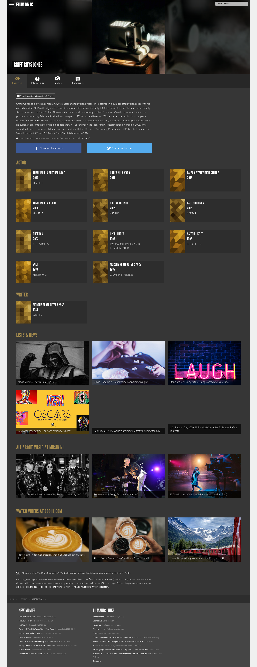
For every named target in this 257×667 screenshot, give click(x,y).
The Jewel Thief (25, 621)
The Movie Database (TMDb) (107, 579)
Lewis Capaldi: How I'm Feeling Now (34, 641)
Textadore (97, 661)
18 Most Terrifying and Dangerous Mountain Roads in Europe (118, 641)
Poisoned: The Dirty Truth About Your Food (36, 629)
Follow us (97, 625)
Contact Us (97, 621)
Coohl (95, 633)
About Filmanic (99, 617)
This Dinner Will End (27, 617)
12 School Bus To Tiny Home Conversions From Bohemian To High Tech (122, 654)
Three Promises (25, 637)
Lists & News (27, 335)
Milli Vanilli (23, 625)
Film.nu (96, 629)
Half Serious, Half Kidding (29, 633)
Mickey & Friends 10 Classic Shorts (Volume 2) (37, 645)
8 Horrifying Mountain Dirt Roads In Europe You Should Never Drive (120, 649)
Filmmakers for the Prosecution (32, 654)
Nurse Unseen (24, 649)
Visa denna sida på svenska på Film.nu (35, 96)
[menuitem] (13, 599)
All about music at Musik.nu (40, 447)
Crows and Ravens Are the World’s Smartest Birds (113, 637)
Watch (95, 645)
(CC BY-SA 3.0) (84, 138)
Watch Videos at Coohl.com (39, 511)
